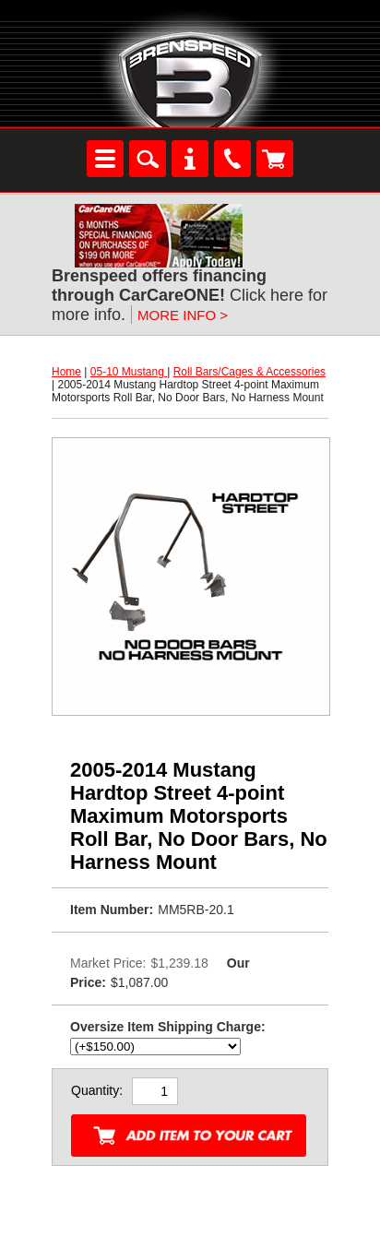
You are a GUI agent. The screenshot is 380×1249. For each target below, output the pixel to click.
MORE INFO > (182, 315)
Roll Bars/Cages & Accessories (249, 371)
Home (66, 371)
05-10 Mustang (128, 371)
